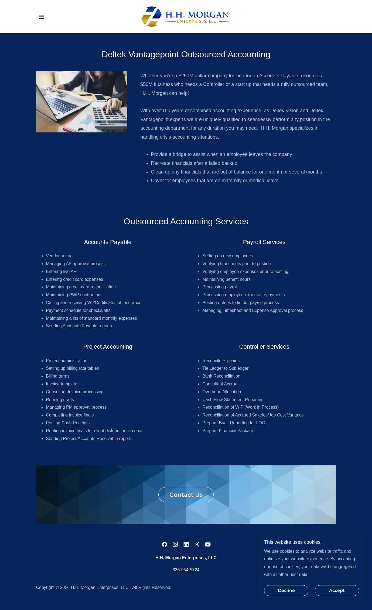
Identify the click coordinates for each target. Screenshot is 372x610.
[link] (186, 16)
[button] (41, 16)
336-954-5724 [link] (186, 570)
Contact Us (186, 494)
